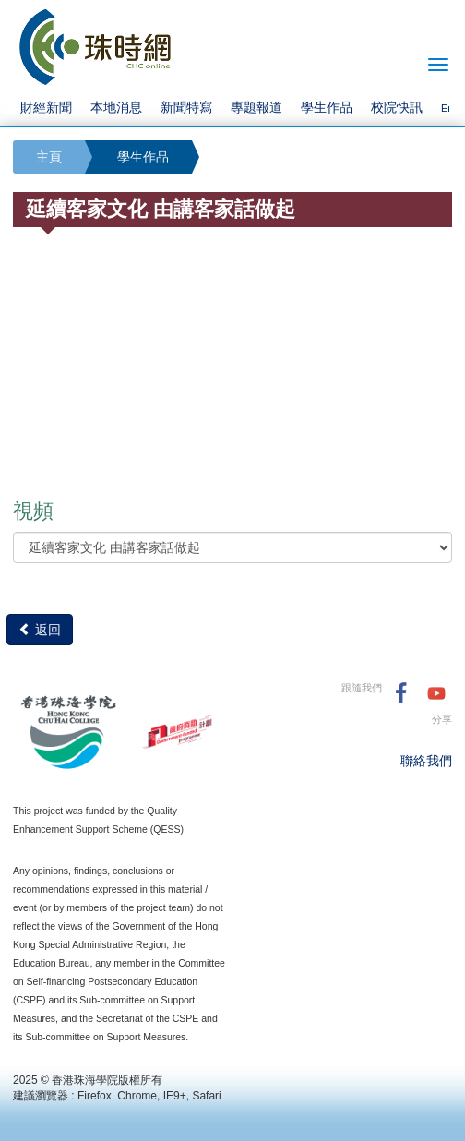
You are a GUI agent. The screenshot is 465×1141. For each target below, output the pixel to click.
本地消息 (116, 107)
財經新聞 (46, 107)
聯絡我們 (426, 760)
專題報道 (256, 107)
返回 (39, 629)
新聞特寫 (186, 107)
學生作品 (326, 107)
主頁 (49, 157)
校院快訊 (397, 107)
